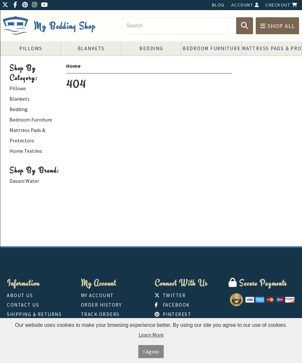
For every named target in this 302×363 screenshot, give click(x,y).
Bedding (151, 48)
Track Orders (100, 314)
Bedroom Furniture (212, 48)
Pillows (30, 48)
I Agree (151, 351)
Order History (101, 305)
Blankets (91, 48)
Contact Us (23, 305)
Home (73, 66)
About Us (20, 295)
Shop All (277, 26)
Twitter (170, 295)
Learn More (151, 334)
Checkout (281, 5)
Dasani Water (24, 181)
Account (245, 5)
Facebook (172, 305)
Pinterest (173, 314)
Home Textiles (25, 151)
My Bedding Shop (65, 26)
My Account (97, 295)
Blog (218, 5)
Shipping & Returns (34, 314)
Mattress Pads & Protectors (272, 48)
